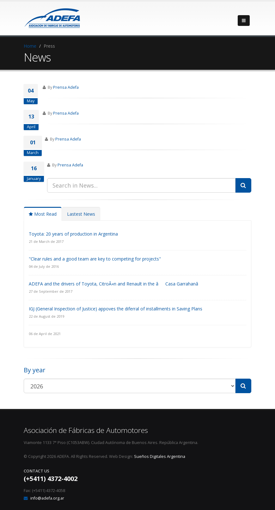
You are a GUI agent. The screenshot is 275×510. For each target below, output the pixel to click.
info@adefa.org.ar (47, 498)
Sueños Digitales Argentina (159, 456)
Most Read (43, 214)
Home (30, 46)
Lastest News (81, 214)
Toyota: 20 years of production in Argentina (73, 234)
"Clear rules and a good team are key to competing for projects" (95, 259)
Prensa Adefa (66, 87)
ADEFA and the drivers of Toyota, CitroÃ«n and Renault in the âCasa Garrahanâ (117, 284)
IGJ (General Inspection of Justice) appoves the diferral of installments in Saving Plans (115, 309)
